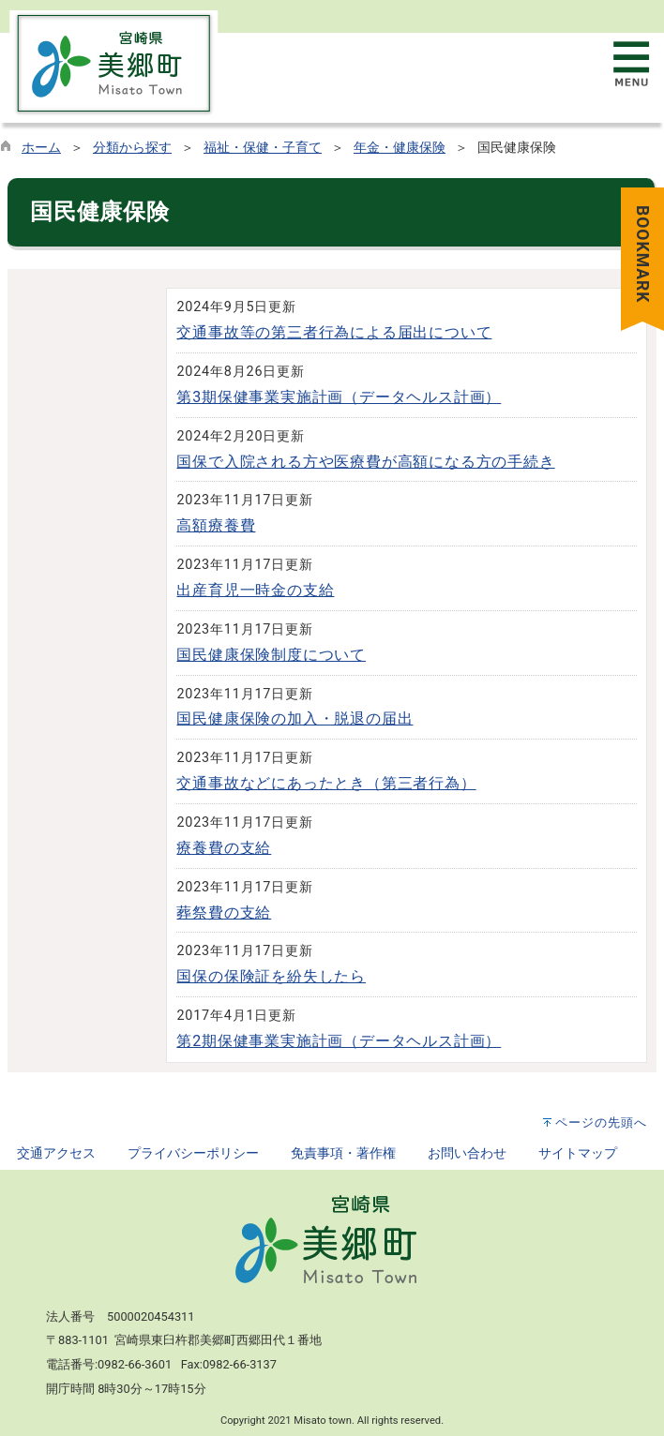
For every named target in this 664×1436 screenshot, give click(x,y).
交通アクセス (56, 1153)
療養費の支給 (223, 848)
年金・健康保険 (399, 148)
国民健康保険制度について (271, 655)
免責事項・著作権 (343, 1153)
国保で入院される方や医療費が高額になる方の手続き (365, 462)
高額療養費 (215, 525)
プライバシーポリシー (193, 1153)
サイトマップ (577, 1153)
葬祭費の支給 (223, 912)
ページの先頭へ (601, 1122)
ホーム (41, 148)
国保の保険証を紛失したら (271, 976)
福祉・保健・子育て (263, 148)
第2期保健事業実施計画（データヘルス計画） (338, 1041)
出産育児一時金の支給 (255, 590)
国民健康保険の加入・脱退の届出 (294, 718)
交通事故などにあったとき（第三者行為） (325, 783)
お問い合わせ (467, 1153)
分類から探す (132, 148)
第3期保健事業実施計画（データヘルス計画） (338, 397)
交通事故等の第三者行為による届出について (333, 332)
